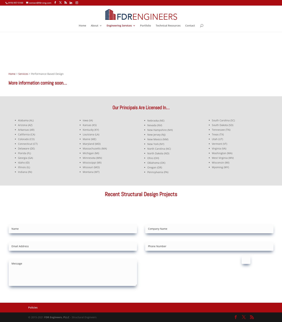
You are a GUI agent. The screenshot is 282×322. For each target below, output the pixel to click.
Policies (33, 307)
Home (82, 25)
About (94, 25)
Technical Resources (168, 25)
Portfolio (145, 25)
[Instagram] (77, 2)
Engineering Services (119, 25)
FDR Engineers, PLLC (56, 317)
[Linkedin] (71, 2)
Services (23, 74)
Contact (190, 25)
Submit (264, 259)
